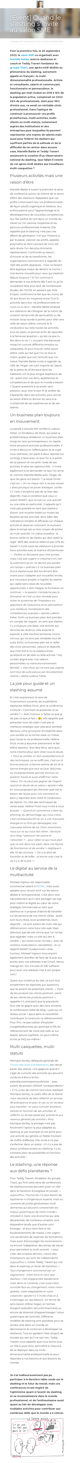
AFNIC (26, 806)
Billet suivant (47, 1387)
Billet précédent (17, 1387)
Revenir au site (18, 1412)
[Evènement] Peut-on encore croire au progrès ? (23, 1397)
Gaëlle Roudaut (40, 1332)
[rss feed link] (35, 1413)
